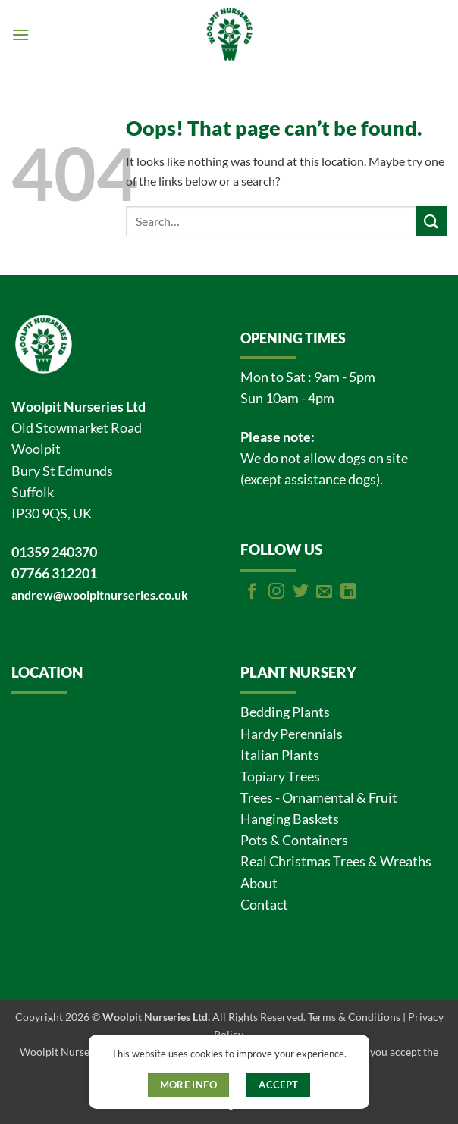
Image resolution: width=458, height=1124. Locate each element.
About (259, 883)
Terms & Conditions (354, 1016)
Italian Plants (279, 755)
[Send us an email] (324, 592)
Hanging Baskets (289, 819)
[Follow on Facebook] (252, 592)
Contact (264, 905)
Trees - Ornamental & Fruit (318, 798)
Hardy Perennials (291, 734)
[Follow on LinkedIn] (348, 592)
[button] (20, 34)
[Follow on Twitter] (301, 592)
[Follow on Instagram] (276, 592)
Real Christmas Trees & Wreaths (335, 861)
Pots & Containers (294, 840)
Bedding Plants (285, 712)
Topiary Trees (280, 776)
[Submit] (431, 221)
